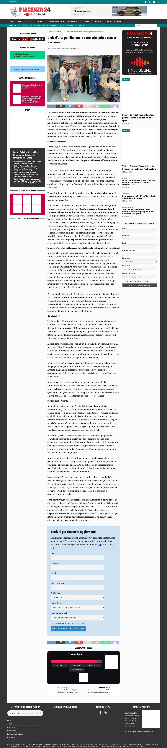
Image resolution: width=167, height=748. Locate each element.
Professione (56, 592)
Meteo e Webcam (114, 21)
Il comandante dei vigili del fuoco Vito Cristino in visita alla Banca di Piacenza (32, 86)
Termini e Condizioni (137, 746)
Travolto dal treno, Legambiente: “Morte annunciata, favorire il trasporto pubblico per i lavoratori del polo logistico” (138, 211)
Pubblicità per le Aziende (15, 734)
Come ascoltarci (12, 727)
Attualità (72, 21)
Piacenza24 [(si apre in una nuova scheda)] (35, 69)
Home (11, 21)
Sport (40, 21)
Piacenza (59, 665)
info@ (133, 723)
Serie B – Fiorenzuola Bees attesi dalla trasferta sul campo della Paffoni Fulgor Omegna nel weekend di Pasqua (26, 167)
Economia (85, 21)
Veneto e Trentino (77, 669)
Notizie (77, 48)
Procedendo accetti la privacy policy (70, 623)
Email (53, 572)
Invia (33, 56)
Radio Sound (13, 2)
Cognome (55, 562)
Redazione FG (67, 48)
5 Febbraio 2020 (55, 48)
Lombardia (77, 665)
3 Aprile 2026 (128, 123)
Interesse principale (59, 612)
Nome (53, 552)
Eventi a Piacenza (56, 21)
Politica (97, 21)
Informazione (11, 730)
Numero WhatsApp (59, 582)
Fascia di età (56, 602)
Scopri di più (129, 725)
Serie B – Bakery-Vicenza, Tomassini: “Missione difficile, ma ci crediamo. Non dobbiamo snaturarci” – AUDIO (26, 174)
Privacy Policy (126, 746)
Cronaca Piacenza (25, 21)
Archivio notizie (12, 723)
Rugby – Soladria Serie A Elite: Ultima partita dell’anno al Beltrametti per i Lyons (26, 155)
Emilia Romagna (93, 665)
